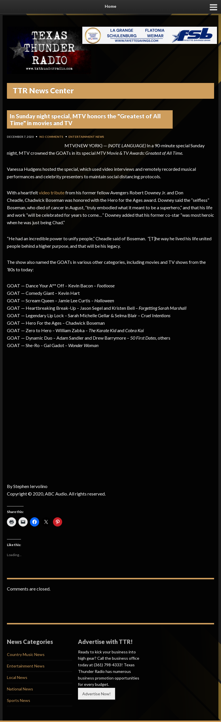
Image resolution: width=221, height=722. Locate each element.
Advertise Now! (96, 693)
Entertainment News (86, 136)
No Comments (51, 136)
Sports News (18, 700)
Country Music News (26, 654)
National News (20, 688)
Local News (17, 677)
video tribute (51, 192)
